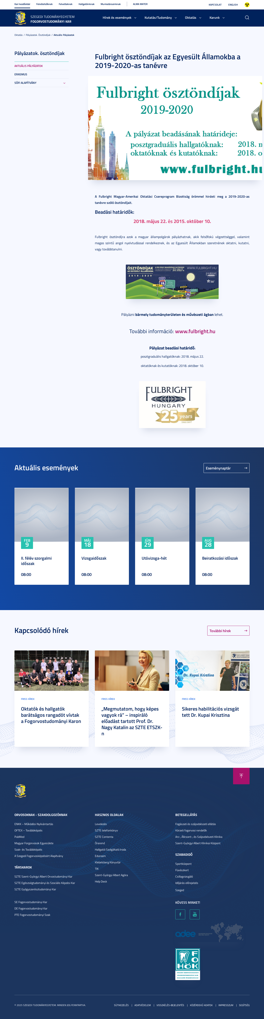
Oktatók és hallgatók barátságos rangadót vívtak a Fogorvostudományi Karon (51, 715)
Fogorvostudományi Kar (51, 21)
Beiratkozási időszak (220, 558)
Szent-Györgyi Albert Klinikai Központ (197, 843)
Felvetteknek (65, 4)
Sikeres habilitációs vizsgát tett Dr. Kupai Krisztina (210, 711)
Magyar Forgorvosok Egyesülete (33, 843)
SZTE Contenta (104, 837)
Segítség (244, 1005)
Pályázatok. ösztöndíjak (38, 35)
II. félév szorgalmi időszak (36, 560)
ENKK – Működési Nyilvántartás (33, 824)
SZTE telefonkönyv (106, 830)
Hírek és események (117, 17)
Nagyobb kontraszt (247, 4)
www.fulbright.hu (195, 331)
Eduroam (100, 856)
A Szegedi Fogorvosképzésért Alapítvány (38, 856)
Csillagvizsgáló (184, 876)
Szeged (179, 890)
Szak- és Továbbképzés (28, 849)
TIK (97, 869)
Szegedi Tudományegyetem (52, 16)
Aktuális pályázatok (64, 35)
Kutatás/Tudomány (158, 17)
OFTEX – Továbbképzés (28, 830)
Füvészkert (182, 870)
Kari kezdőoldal (22, 4)
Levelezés (101, 824)
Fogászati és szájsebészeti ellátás (195, 824)
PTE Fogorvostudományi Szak (32, 915)
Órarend (100, 843)
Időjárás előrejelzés (186, 883)
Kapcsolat (215, 4)
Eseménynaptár (218, 468)
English (233, 4)
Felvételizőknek (44, 4)
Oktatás (190, 17)
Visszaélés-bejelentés (170, 1005)
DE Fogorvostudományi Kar (30, 908)
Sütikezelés (121, 1005)
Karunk (215, 17)
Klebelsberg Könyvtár (108, 862)
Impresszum (225, 1005)
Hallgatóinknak (86, 4)
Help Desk (101, 881)
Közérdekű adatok (201, 1005)
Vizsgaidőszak (93, 558)
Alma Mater (140, 4)
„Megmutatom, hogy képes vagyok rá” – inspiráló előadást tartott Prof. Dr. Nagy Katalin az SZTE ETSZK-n (131, 721)
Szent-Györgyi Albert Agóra (111, 875)
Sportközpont (183, 864)
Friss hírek (27, 699)
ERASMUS (20, 74)
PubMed (19, 837)
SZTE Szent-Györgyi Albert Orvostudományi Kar (43, 876)
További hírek (220, 630)
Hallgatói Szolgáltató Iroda (110, 849)
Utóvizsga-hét (154, 558)
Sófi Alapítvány (25, 83)
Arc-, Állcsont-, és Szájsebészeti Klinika (198, 837)
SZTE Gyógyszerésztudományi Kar (35, 889)
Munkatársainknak (111, 4)
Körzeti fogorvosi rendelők (191, 830)
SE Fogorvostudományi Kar (30, 902)
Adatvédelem (142, 1005)
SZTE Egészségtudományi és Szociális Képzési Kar (44, 883)
